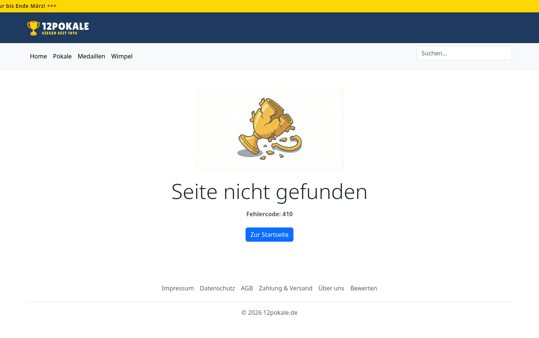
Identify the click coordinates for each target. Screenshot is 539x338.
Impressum (178, 288)
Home (38, 56)
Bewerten (363, 288)
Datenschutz (217, 288)
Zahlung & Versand (286, 288)
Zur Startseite (269, 234)
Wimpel (122, 56)
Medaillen (92, 56)
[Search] (464, 53)
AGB (247, 288)
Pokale (62, 56)
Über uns (331, 288)
